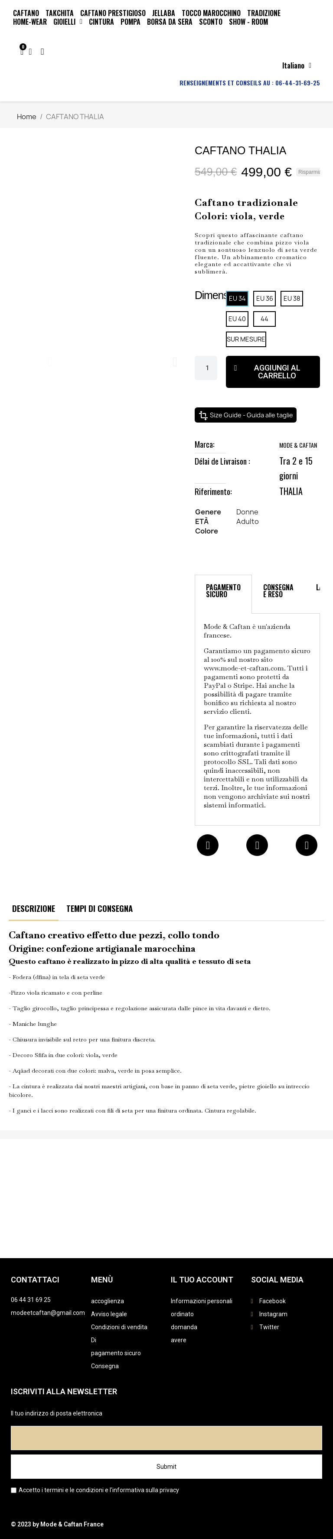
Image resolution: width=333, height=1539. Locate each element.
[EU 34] (237, 298)
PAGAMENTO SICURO (223, 590)
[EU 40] (237, 319)
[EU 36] (264, 298)
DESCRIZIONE (33, 908)
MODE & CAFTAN (298, 444)
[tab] (223, 594)
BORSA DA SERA (170, 21)
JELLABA (163, 13)
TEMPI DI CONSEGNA (99, 908)
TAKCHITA (60, 13)
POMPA (130, 21)
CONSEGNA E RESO (278, 590)
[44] (264, 319)
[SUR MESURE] (246, 339)
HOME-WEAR (30, 21)
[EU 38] (292, 298)
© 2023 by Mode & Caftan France (57, 1524)
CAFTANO (26, 13)
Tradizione (264, 13)
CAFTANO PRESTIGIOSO (113, 13)
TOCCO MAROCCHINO (211, 13)
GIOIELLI (67, 21)
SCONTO (210, 21)
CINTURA (101, 21)
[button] (50, 361)
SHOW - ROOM (248, 21)
